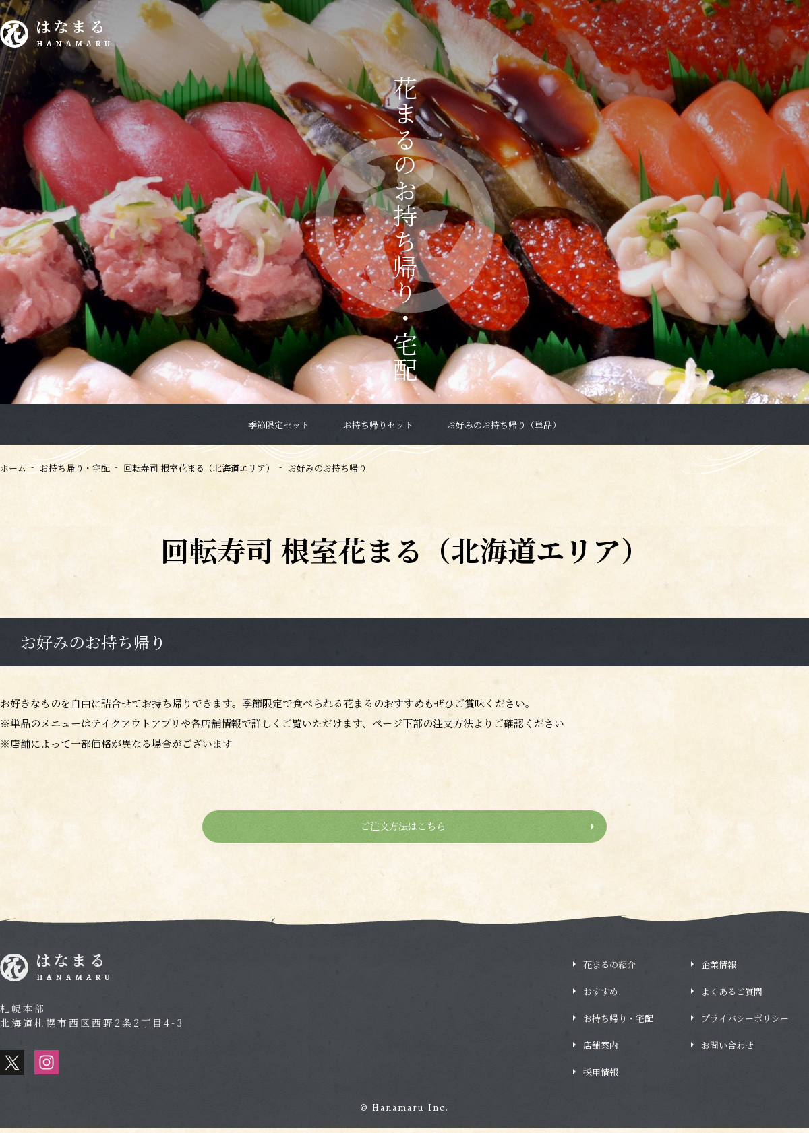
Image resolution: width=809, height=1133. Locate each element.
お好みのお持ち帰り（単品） (504, 424)
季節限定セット (278, 424)
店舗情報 (648, 47)
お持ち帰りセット (378, 424)
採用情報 (761, 9)
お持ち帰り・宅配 (528, 47)
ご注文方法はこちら (404, 829)
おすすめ (453, 47)
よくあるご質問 (773, 47)
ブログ (599, 47)
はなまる (81, 36)
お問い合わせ (727, 1050)
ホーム (13, 467)
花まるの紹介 (333, 47)
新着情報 (398, 47)
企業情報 (704, 47)
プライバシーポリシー (745, 1023)
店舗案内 (600, 1050)
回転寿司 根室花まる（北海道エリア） (198, 467)
